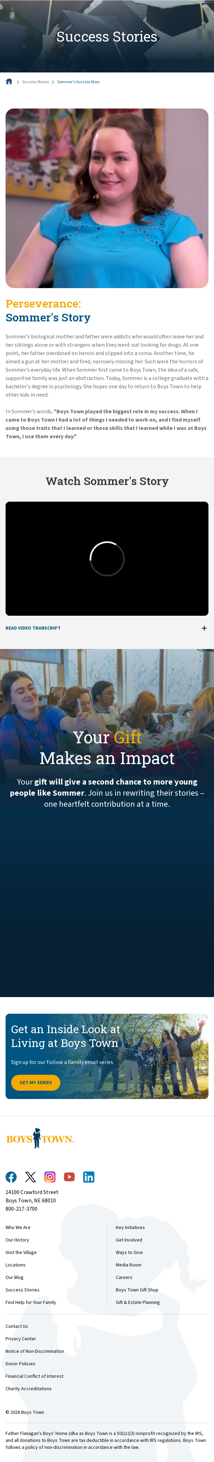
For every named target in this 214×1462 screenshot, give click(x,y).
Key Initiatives (130, 1227)
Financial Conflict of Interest (34, 1376)
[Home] (10, 82)
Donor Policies (20, 1363)
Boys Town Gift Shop (137, 1290)
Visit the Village (21, 1252)
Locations (16, 1265)
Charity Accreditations (29, 1388)
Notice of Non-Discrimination (35, 1351)
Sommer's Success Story (78, 82)
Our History (17, 1240)
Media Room (129, 1265)
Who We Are (18, 1227)
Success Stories (35, 82)
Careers (124, 1277)
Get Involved (129, 1240)
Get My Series (35, 1082)
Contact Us (17, 1326)
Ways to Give (129, 1252)
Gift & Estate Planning (138, 1302)
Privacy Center (21, 1338)
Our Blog (15, 1277)
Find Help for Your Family (31, 1302)
